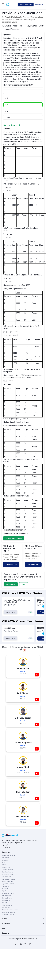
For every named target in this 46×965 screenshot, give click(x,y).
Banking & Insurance (8, 855)
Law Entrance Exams (8, 879)
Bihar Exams (6, 900)
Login (24, 584)
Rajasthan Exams (7, 891)
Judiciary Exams (7, 877)
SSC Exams (5, 858)
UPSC (3, 862)
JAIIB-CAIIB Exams (8, 869)
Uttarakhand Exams (8, 893)
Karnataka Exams (7, 872)
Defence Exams (7, 905)
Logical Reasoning (12, 29)
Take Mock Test (11, 564)
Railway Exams (6, 867)
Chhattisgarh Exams (8, 912)
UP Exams (5, 888)
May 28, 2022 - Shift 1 (35, 26)
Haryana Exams (7, 898)
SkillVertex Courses (8, 914)
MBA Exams (5, 865)
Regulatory (5, 860)
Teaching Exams (7, 907)
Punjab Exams (6, 895)
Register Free (39, 4)
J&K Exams (5, 886)
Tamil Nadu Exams (8, 874)
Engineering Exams (8, 884)
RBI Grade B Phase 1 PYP (12, 26)
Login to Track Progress (25, 4)
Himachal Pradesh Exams (10, 910)
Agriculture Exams (7, 881)
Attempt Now (10, 612)
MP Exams (5, 903)
